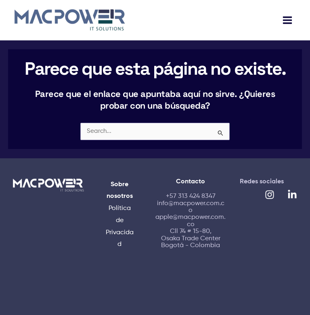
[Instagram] (269, 195)
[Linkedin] (292, 195)
